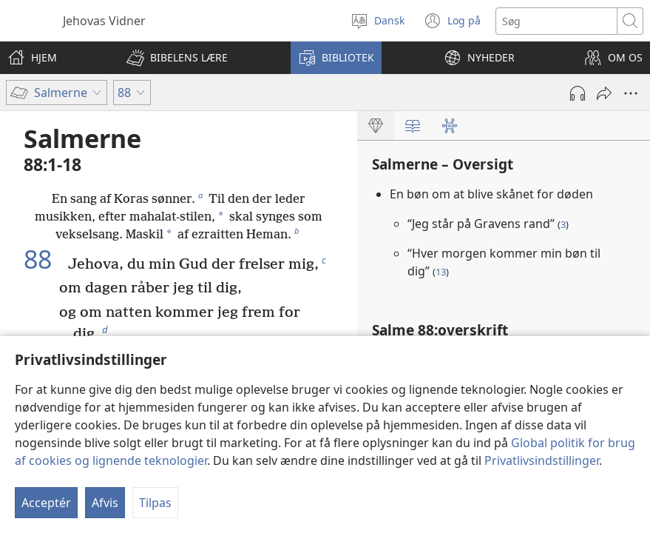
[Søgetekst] (556, 21)
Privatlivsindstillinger (541, 460)
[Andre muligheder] (630, 93)
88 (44, 259)
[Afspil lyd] (577, 93)
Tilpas (155, 503)
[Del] (604, 93)
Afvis (105, 503)
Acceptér (46, 503)
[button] (177, 57)
